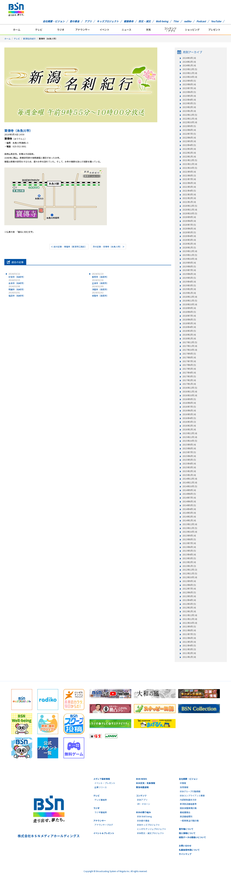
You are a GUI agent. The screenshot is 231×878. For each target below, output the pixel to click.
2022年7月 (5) (189, 133)
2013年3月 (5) (189, 558)
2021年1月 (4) (189, 202)
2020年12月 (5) (190, 205)
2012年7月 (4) (189, 588)
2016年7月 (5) (189, 406)
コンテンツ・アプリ (170, 30)
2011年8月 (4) (189, 630)
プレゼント (214, 29)
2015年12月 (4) (190, 433)
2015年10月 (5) (190, 440)
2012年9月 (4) (189, 581)
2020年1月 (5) (189, 247)
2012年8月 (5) (189, 585)
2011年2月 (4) (189, 653)
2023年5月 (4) (189, 95)
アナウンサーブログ (103, 824)
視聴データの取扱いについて (192, 837)
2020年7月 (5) (189, 224)
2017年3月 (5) (189, 376)
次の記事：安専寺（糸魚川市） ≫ (108, 246)
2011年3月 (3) (189, 649)
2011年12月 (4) (190, 615)
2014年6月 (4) (189, 501)
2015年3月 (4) (189, 467)
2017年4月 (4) (189, 372)
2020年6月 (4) (189, 228)
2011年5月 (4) (189, 641)
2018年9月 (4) (189, 308)
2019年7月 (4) (189, 270)
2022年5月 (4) (189, 141)
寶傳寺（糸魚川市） (18, 130)
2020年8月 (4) (189, 221)
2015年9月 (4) (189, 444)
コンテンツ (141, 795)
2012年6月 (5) (189, 592)
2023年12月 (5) (190, 69)
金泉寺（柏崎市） (17, 281)
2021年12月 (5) (190, 160)
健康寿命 (128, 21)
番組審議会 (185, 812)
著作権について (186, 828)
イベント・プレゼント (104, 782)
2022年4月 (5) (189, 145)
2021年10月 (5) (190, 167)
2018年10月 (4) (190, 304)
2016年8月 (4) (189, 402)
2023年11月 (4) (190, 73)
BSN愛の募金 (143, 820)
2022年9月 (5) (189, 126)
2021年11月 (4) (190, 164)
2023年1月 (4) (189, 111)
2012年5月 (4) (189, 596)
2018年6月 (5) (189, 319)
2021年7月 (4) (189, 179)
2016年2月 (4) (189, 425)
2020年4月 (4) (189, 236)
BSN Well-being (144, 816)
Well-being (162, 21)
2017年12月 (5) (190, 342)
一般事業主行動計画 (189, 820)
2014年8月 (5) (189, 493)
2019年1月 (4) (189, 293)
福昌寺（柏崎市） (17, 294)
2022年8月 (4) (189, 130)
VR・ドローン (143, 803)
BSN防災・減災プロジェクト (150, 833)
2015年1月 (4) (189, 475)
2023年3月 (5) (189, 103)
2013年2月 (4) (189, 562)
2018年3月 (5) (189, 330)
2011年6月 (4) (189, 638)
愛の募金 (74, 21)
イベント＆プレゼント (103, 833)
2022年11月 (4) (190, 118)
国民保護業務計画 (188, 808)
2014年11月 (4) (190, 482)
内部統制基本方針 (188, 799)
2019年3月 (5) (189, 285)
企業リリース (100, 787)
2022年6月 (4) (189, 137)
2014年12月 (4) (190, 478)
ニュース (126, 29)
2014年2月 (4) (189, 516)
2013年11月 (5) (190, 528)
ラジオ (60, 29)
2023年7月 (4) (189, 88)
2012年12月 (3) (190, 569)
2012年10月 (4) (190, 577)
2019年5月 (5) (189, 277)
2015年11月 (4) (190, 437)
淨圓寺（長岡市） (100, 288)
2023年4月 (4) (189, 99)
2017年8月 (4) (189, 357)
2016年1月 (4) (189, 429)
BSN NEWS (141, 778)
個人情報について (187, 833)
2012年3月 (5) (189, 603)
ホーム (16, 29)
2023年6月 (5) (189, 92)
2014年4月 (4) (189, 509)
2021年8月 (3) (189, 175)
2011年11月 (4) (190, 619)
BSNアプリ (142, 799)
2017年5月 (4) (189, 368)
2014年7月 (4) (189, 497)
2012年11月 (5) (190, 573)
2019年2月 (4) (189, 289)
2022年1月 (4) (189, 156)
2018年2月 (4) (189, 334)
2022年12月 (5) (190, 114)
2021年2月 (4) (189, 198)
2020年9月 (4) (189, 217)
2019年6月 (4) (189, 274)
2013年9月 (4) (189, 535)
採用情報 (184, 787)
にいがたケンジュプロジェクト (151, 828)
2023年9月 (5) (189, 80)
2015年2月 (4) (189, 471)
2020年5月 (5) (189, 232)
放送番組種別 (186, 816)
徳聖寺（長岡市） (100, 294)
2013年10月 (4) (190, 531)
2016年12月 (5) (190, 387)
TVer (176, 21)
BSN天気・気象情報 (145, 782)
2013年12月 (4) (190, 524)
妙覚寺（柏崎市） (17, 275)
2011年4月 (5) (189, 645)
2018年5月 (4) (189, 323)
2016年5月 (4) (189, 414)
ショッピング (192, 29)
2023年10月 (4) (190, 76)
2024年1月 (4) (189, 65)
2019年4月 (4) (189, 281)
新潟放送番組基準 (188, 803)
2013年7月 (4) (189, 543)
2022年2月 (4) (189, 152)
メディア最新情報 (101, 778)
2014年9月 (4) (189, 490)
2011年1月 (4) (189, 657)
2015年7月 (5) (189, 452)
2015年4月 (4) (189, 463)
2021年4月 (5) (189, 190)
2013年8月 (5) (189, 539)
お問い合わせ (185, 845)
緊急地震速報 (142, 787)
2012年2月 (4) (189, 607)
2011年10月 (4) (190, 622)
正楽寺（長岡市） (100, 281)
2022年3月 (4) (189, 148)
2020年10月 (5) (190, 213)
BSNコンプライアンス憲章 (192, 795)
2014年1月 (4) (189, 520)
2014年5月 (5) (189, 505)
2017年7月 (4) (189, 361)
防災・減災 (145, 21)
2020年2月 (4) (189, 243)
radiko (187, 21)
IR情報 (183, 782)
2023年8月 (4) (189, 84)
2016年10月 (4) (190, 395)
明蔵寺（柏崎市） (17, 288)
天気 (148, 29)
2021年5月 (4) (189, 186)
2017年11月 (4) (190, 346)
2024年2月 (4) (189, 61)
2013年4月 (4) (189, 554)
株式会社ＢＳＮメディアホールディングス (49, 835)
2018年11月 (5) (190, 300)
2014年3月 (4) (189, 512)
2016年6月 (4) (189, 410)
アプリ (88, 21)
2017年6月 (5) (189, 365)
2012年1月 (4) (189, 611)
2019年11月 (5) (190, 255)
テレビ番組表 (100, 799)
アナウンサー (82, 29)
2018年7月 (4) (189, 315)
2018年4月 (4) (189, 327)
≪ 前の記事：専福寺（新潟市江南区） (69, 246)
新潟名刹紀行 (29, 38)
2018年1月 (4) (189, 338)
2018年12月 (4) (190, 296)
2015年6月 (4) (189, 456)
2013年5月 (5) (189, 550)
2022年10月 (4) (190, 122)
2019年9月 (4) (189, 262)
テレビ (38, 29)
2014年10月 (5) (190, 486)
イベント (104, 29)
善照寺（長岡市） (100, 275)
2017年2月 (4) (189, 380)
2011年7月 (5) (189, 634)
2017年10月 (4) (190, 349)
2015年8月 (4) (189, 448)
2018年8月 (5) (189, 311)
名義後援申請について (189, 849)
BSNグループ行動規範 (190, 791)
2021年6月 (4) (189, 183)
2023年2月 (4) (189, 107)
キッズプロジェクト (108, 21)
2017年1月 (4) (189, 383)
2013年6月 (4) (189, 547)
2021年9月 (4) (189, 171)
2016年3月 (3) (189, 421)
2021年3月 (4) (189, 194)
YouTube (216, 21)
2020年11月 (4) (190, 209)
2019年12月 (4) (190, 251)
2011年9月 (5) (189, 626)
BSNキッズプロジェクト (148, 824)
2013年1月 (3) (189, 566)
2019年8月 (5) (189, 266)
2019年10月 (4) (190, 258)
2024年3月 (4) (189, 58)
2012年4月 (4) (189, 600)
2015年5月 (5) (189, 459)
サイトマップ (185, 853)
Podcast (201, 21)
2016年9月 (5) (189, 399)
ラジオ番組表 (100, 812)
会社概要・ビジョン (54, 21)
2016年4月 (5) (189, 418)
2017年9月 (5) (189, 353)
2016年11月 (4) (190, 391)
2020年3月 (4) (189, 239)
